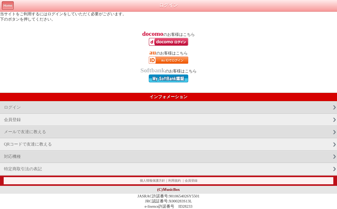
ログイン (12, 107)
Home (7, 5)
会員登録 (12, 119)
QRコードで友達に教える (28, 144)
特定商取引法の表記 (23, 169)
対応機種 (12, 156)
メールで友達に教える (25, 132)
